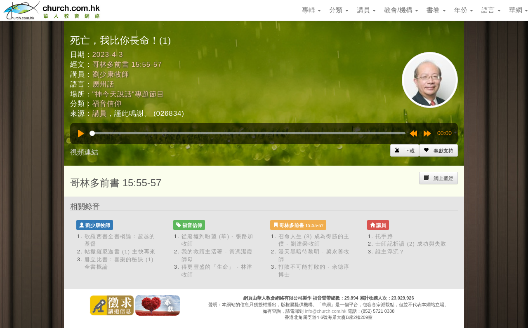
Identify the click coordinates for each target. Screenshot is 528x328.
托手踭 (384, 236)
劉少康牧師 (110, 74)
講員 (366, 10)
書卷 (436, 10)
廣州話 (103, 84)
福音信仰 (107, 104)
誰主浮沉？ (390, 251)
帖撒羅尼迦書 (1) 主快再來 (120, 251)
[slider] (247, 133)
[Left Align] (438, 150)
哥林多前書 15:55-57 (127, 64)
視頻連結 (84, 152)
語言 (490, 10)
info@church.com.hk (325, 311)
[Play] (80, 133)
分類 (338, 10)
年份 (463, 10)
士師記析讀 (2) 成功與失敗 (411, 244)
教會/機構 (401, 10)
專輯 (311, 10)
